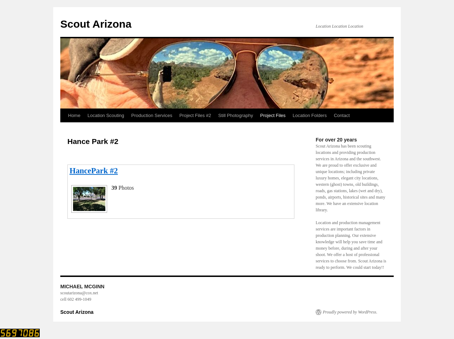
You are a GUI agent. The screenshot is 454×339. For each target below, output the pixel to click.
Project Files (273, 115)
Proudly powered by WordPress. (350, 312)
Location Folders (310, 115)
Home (74, 115)
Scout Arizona (96, 24)
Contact (342, 115)
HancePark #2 (94, 170)
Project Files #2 (195, 115)
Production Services (151, 115)
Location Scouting (106, 115)
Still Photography (235, 115)
